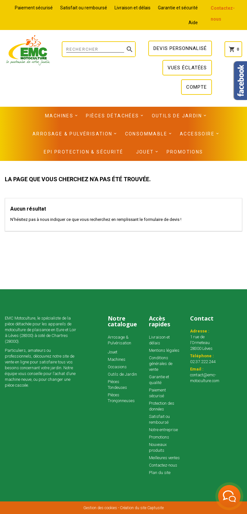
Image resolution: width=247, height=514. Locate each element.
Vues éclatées (187, 68)
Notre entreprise (163, 429)
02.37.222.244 (202, 361)
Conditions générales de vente (160, 363)
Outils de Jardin (177, 115)
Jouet (145, 151)
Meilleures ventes (164, 457)
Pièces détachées (112, 115)
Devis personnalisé (180, 48)
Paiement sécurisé (34, 7)
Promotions (185, 151)
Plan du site (159, 472)
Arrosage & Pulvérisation (72, 133)
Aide (193, 22)
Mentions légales (164, 350)
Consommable (146, 133)
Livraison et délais (132, 7)
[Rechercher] (98, 49)
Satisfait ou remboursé (83, 7)
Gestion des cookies (100, 508)
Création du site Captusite (142, 508)
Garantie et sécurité (178, 7)
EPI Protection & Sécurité (83, 151)
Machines (59, 115)
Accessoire (197, 133)
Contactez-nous (163, 465)
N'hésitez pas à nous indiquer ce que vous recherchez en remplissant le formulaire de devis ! (95, 219)
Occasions (117, 366)
